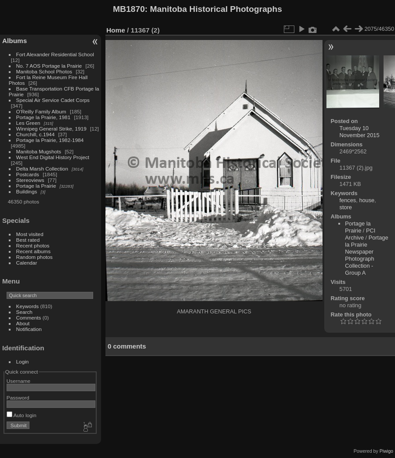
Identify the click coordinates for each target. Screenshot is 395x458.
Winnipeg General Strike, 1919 (51, 128)
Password (18, 397)
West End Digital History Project (53, 157)
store (346, 207)
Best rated (28, 240)
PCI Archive (360, 234)
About (23, 323)
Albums (14, 40)
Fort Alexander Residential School (55, 54)
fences (348, 200)
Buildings (26, 191)
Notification (29, 329)
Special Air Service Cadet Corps (53, 100)
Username (18, 381)
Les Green (28, 123)
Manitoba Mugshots (39, 151)
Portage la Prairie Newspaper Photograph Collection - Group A (366, 255)
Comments (28, 317)
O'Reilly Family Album (41, 111)
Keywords (27, 306)
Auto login (21, 415)
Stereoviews (30, 180)
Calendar (26, 262)
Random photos (34, 257)
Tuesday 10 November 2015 (360, 131)
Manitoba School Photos (44, 71)
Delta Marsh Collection (42, 168)
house (366, 200)
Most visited (29, 234)
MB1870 (129, 9)
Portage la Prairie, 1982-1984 (50, 140)
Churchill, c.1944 (35, 134)
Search (24, 312)
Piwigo (386, 451)
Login (22, 361)
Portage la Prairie (36, 186)
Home (115, 30)
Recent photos (33, 245)
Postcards (27, 174)
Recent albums (33, 251)
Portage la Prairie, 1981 (43, 117)
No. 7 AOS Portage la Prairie (49, 66)
